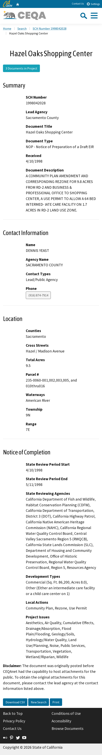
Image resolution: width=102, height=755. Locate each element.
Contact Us (78, 3)
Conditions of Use (66, 713)
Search (22, 28)
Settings (93, 4)
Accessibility (61, 721)
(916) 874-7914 (38, 295)
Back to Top (13, 713)
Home (7, 28)
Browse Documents (67, 728)
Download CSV (15, 702)
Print (56, 702)
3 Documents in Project (21, 68)
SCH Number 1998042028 (49, 28)
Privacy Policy (14, 721)
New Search (38, 702)
